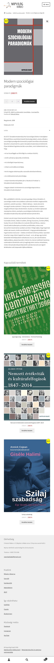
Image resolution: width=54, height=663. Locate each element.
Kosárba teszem (29, 101)
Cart (41, 658)
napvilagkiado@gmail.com (12, 557)
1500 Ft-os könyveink (19, 13)
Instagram (7, 631)
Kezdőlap (8, 13)
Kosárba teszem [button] (27, 344)
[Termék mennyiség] (12, 101)
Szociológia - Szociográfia (31, 112)
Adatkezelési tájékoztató (12, 650)
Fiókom (9, 660)
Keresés (27, 660)
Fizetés (6, 609)
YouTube (6, 635)
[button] (47, 21)
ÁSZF (5, 592)
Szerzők (6, 578)
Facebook (7, 626)
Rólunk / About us (9, 574)
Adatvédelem (8, 588)
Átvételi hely (8, 614)
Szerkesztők (8, 583)
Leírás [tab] (6, 130)
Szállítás (7, 605)
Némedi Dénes (15, 114)
